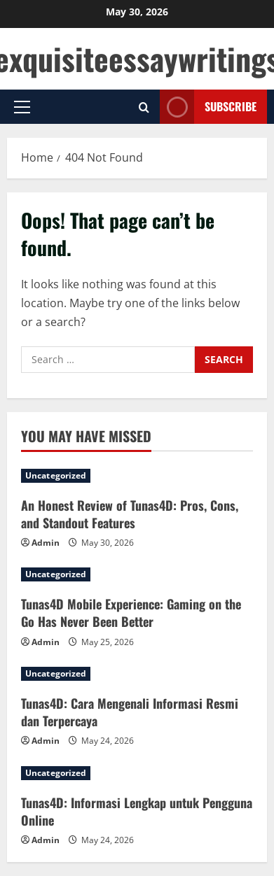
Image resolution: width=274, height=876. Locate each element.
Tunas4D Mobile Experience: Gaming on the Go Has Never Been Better (131, 612)
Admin (46, 543)
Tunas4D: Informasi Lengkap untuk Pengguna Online (136, 811)
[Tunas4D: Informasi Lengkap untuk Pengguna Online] (137, 773)
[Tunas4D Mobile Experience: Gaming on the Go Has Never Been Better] (137, 574)
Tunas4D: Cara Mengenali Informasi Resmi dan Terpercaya (129, 712)
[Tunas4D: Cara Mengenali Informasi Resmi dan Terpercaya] (137, 673)
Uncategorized (55, 475)
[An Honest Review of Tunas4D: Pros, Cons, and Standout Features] (137, 475)
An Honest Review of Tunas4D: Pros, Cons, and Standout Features (129, 514)
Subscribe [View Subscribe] (208, 107)
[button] (22, 107)
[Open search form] (144, 107)
